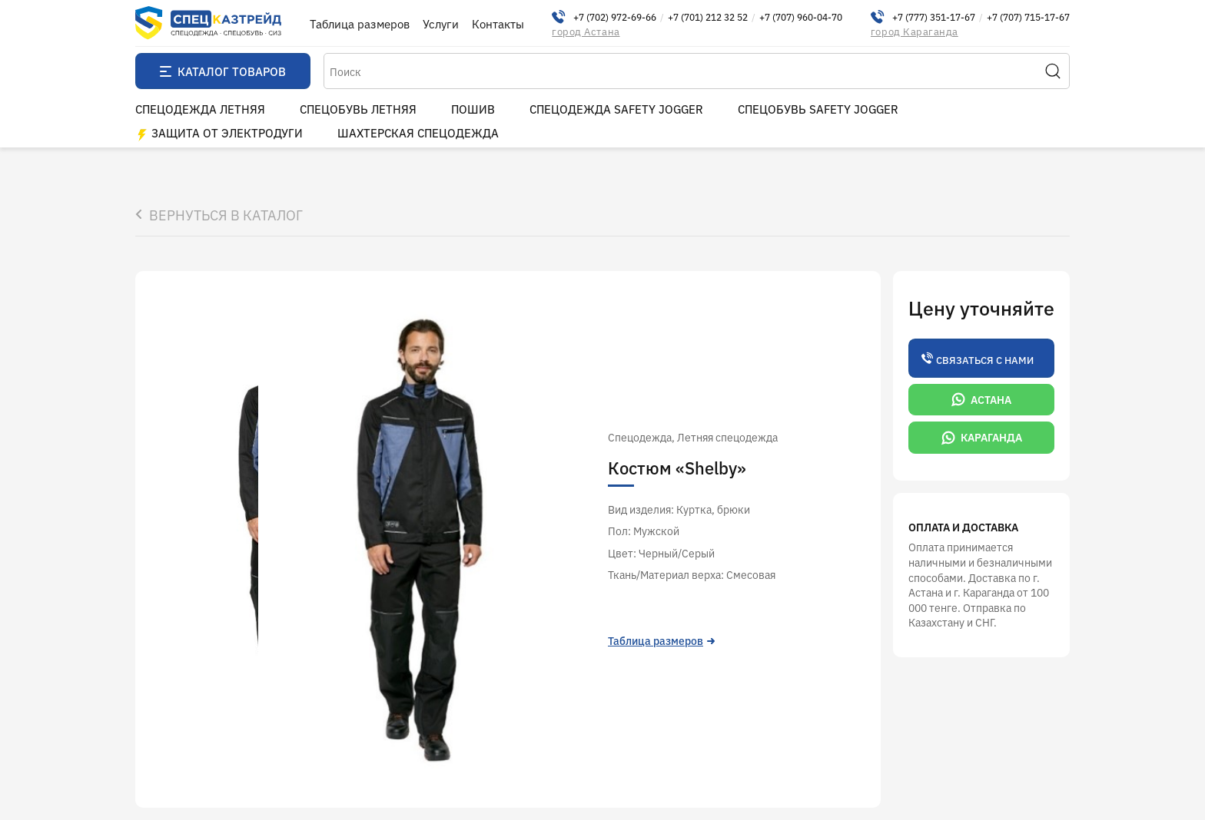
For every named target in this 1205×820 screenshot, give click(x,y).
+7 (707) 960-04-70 (800, 17)
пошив (473, 109)
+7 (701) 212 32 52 (708, 17)
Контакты (498, 23)
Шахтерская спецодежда (418, 132)
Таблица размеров (360, 23)
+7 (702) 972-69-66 (614, 17)
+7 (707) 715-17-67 (1028, 17)
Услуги (441, 23)
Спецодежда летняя (200, 109)
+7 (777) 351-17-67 (933, 17)
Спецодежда (640, 437)
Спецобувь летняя (358, 109)
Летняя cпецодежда (727, 437)
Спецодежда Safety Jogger (616, 109)
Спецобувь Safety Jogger (818, 109)
